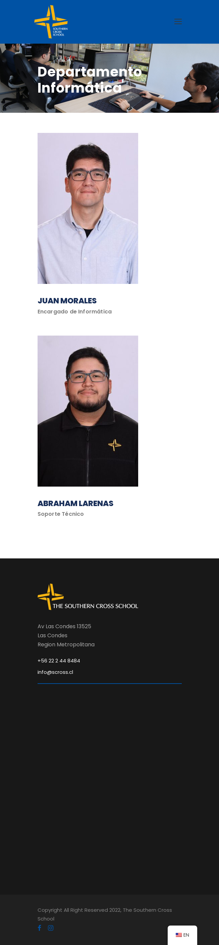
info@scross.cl (55, 672)
